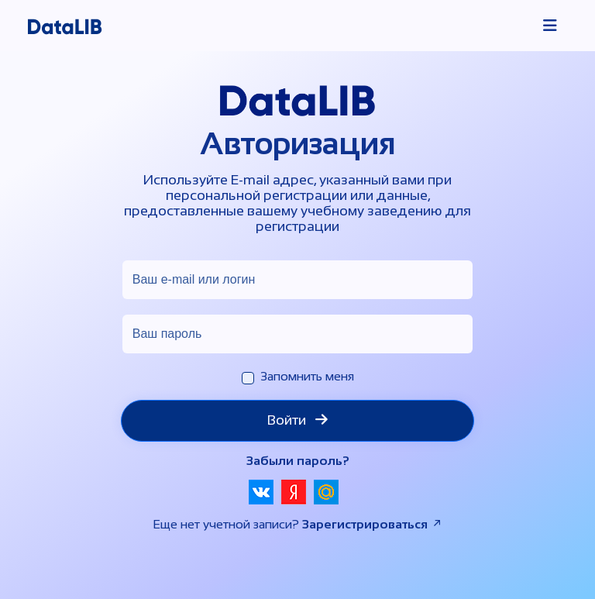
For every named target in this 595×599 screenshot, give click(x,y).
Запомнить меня (307, 376)
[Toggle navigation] (550, 25)
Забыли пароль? (297, 460)
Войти (297, 420)
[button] (261, 492)
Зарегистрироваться (372, 524)
